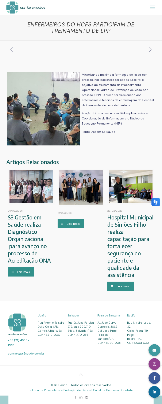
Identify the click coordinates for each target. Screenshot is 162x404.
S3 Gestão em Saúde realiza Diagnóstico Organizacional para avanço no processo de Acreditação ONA (29, 239)
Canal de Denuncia (106, 390)
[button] (154, 392)
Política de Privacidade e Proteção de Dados (60, 390)
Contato (127, 390)
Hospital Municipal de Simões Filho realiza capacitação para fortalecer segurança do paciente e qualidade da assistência (130, 246)
